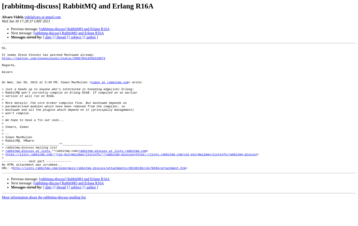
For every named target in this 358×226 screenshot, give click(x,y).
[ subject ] (76, 37)
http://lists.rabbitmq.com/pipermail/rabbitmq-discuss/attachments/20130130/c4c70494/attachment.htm (99, 193)
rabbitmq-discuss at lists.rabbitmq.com (112, 172)
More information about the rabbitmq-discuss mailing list (44, 222)
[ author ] (91, 37)
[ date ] (48, 37)
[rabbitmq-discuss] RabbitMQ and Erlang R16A (74, 29)
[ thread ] (61, 37)
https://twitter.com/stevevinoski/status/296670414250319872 (53, 61)
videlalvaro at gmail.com (42, 17)
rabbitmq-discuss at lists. (28, 172)
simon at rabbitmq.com (110, 90)
